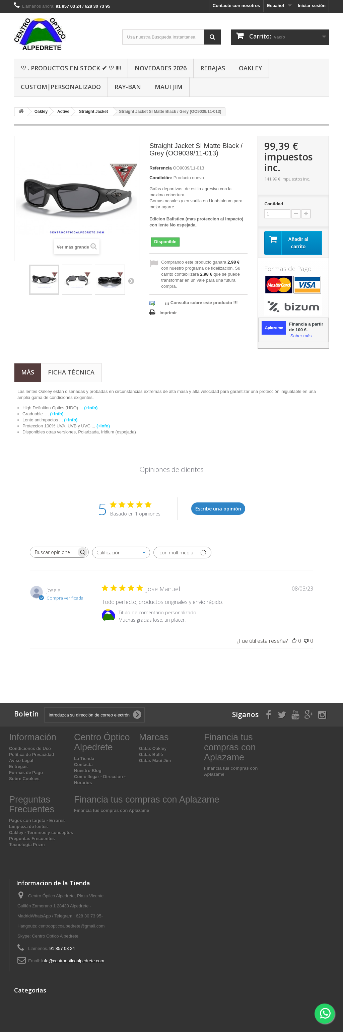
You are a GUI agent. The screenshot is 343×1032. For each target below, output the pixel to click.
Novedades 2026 (161, 68)
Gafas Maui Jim (155, 760)
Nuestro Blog (87, 770)
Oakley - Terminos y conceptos (41, 832)
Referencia (160, 167)
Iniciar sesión (312, 5)
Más (27, 372)
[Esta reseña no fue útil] (306, 641)
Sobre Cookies (24, 778)
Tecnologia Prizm (27, 844)
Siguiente (131, 280)
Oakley (250, 68)
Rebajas (212, 68)
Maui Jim (169, 87)
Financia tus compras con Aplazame (111, 810)
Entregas (18, 766)
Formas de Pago (26, 772)
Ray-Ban (128, 87)
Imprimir (168, 312)
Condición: (160, 177)
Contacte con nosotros (236, 5)
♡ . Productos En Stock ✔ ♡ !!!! (71, 68)
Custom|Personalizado (61, 87)
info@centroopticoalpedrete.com (73, 961)
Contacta (83, 764)
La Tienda (84, 758)
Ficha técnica (71, 372)
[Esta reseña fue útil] (294, 641)
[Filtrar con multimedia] (182, 553)
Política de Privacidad (31, 754)
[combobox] (121, 553)
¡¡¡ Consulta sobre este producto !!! (201, 302)
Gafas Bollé (151, 754)
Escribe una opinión (218, 509)
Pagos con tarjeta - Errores (37, 820)
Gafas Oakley (152, 748)
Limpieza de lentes (28, 826)
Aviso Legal (21, 760)
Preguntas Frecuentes (32, 838)
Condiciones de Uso (30, 748)
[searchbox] (53, 552)
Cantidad (273, 203)
